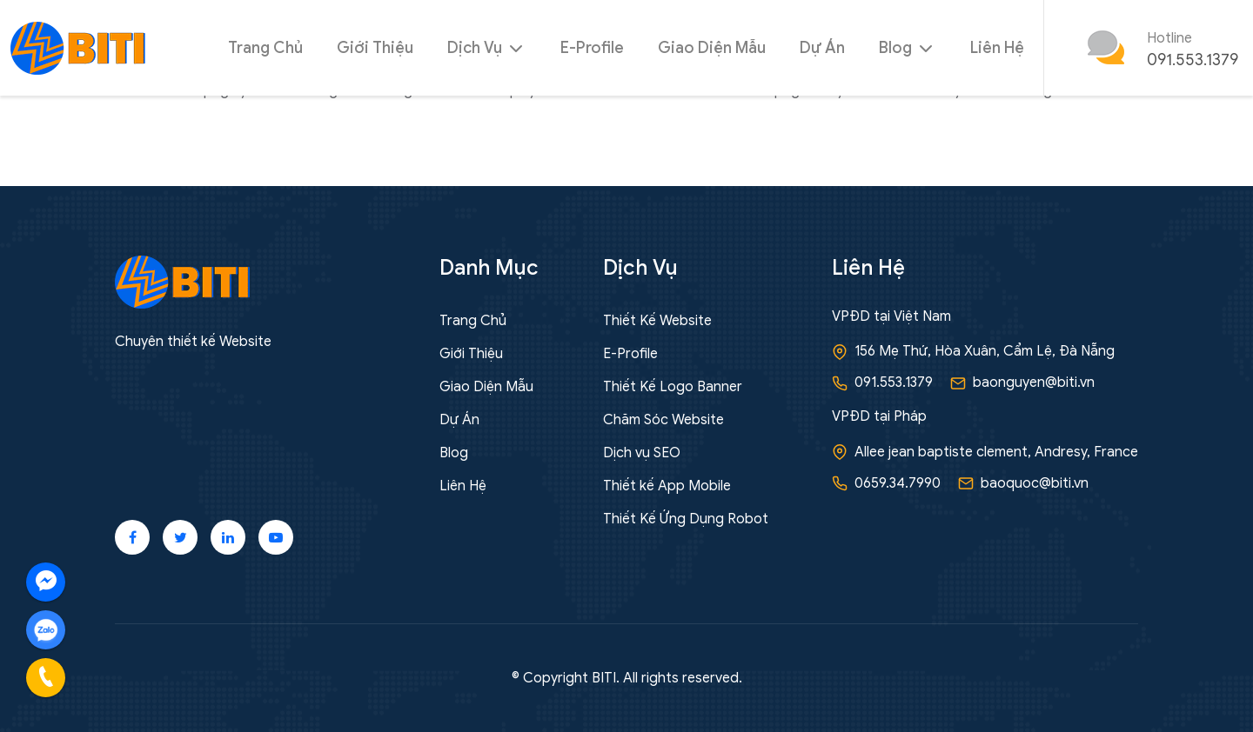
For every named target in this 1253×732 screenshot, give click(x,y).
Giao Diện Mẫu (712, 47)
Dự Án (822, 47)
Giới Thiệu (375, 47)
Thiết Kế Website (657, 320)
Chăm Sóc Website (663, 420)
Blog (907, 47)
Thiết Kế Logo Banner (672, 387)
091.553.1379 (1192, 60)
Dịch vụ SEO (641, 453)
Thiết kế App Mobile (667, 486)
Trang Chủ (265, 47)
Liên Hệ (997, 47)
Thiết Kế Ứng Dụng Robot (685, 519)
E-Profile (592, 47)
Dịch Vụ (486, 47)
